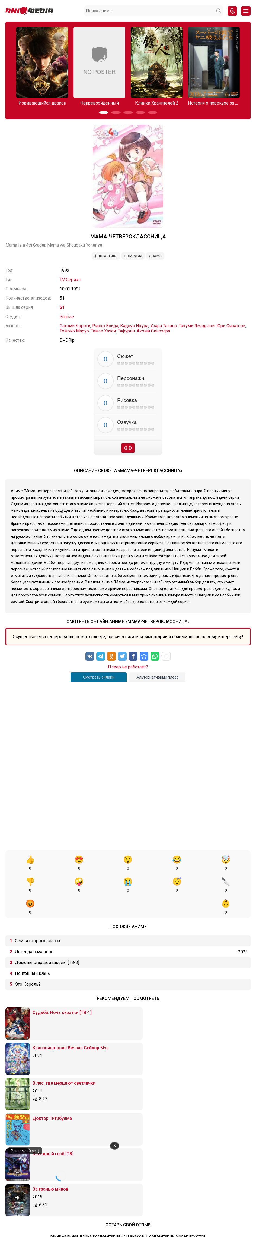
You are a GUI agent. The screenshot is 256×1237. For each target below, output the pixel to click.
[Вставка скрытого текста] (188, 1097)
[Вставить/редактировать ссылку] (138, 1097)
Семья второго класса (37, 918)
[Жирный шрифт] (45, 1097)
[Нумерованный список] (117, 1097)
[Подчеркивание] (64, 1097)
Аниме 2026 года (80, 1207)
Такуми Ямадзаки (197, 325)
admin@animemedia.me (75, 1224)
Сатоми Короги (75, 325)
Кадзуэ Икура (134, 325)
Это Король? (28, 962)
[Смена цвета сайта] (232, 11)
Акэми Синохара (153, 331)
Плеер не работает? (128, 667)
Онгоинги (107, 1207)
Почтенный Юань (32, 951)
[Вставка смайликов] (129, 1097)
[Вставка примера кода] (169, 1097)
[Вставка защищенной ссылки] (148, 1097)
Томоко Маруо (74, 331)
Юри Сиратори (230, 325)
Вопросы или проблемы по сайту (147, 1207)
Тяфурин (126, 331)
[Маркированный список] (107, 1097)
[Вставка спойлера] (179, 1097)
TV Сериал (70, 279)
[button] (103, 112)
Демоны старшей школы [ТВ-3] (47, 940)
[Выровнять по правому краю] (95, 1097)
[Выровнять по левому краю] (76, 1097)
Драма (155, 255)
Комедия (133, 255)
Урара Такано (163, 325)
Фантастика (105, 255)
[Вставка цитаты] (160, 1097)
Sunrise (67, 316)
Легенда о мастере (34, 929)
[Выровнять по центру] (86, 1097)
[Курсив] (55, 1097)
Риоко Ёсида (105, 325)
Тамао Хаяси (103, 331)
